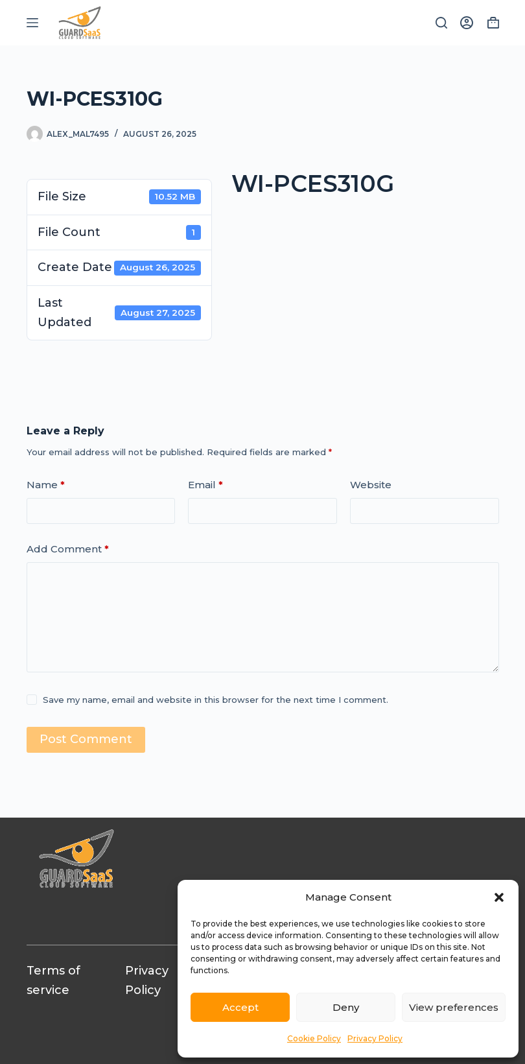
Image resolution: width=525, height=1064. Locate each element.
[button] (499, 897)
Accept (240, 1007)
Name (46, 485)
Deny (345, 1007)
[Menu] (32, 23)
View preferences (453, 1007)
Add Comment (68, 549)
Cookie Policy (314, 1038)
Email (205, 485)
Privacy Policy (374, 1038)
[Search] (441, 23)
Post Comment (86, 739)
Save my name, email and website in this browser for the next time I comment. (215, 699)
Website (370, 485)
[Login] (466, 22)
